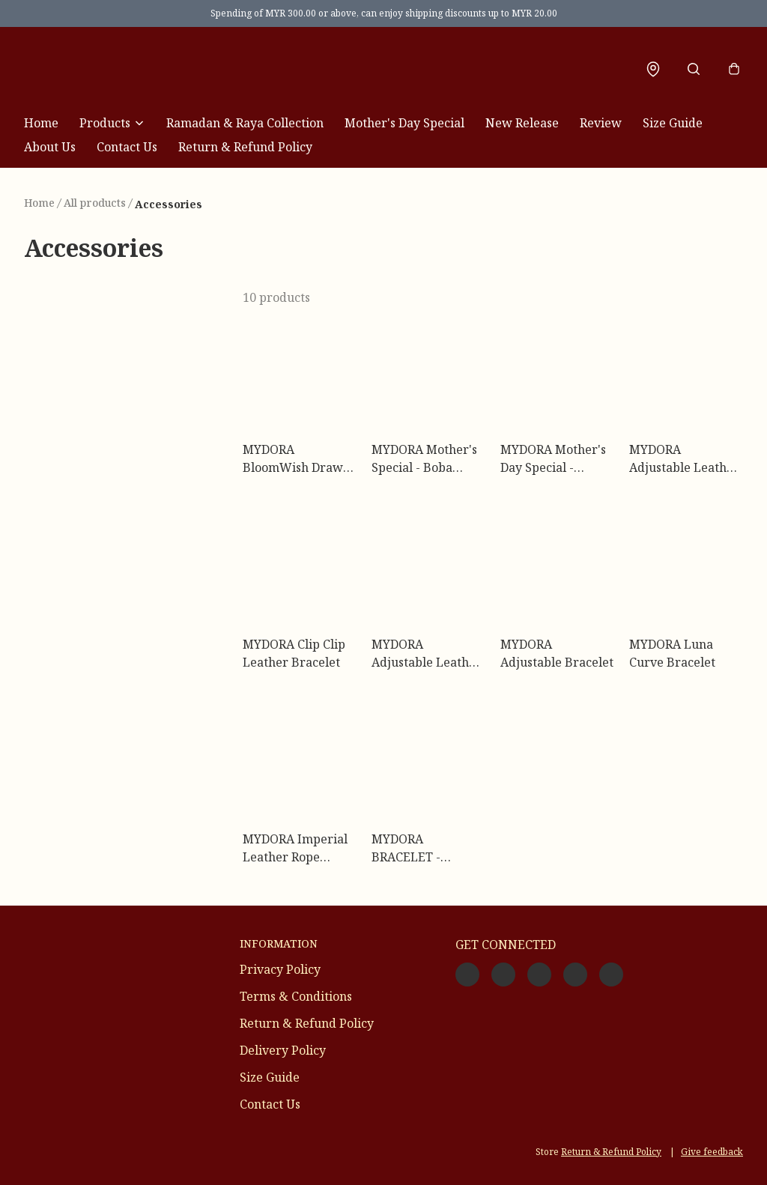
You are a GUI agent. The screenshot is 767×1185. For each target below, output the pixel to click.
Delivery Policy (283, 1050)
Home (41, 123)
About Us (50, 147)
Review (601, 123)
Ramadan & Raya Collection (245, 123)
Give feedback (712, 1151)
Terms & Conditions (296, 996)
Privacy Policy (280, 969)
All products (95, 203)
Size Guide (673, 123)
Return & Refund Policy (245, 147)
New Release (522, 123)
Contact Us (127, 147)
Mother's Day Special (404, 123)
